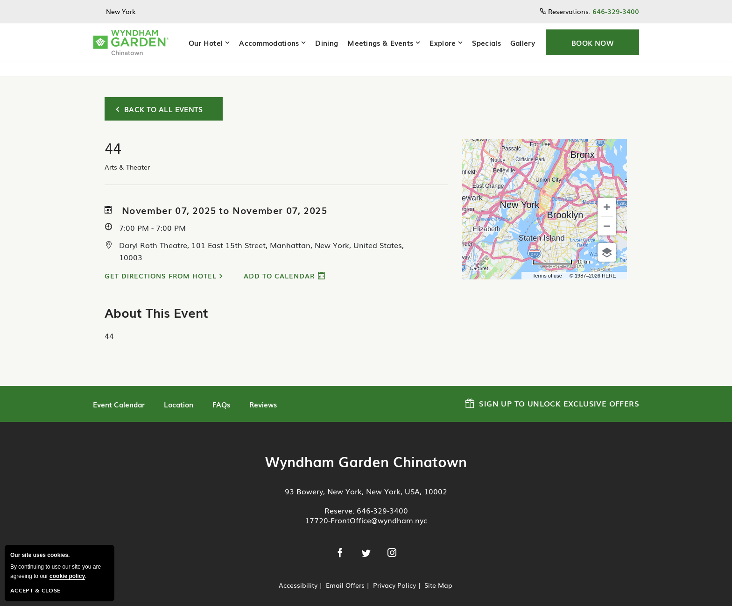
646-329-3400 (382, 496)
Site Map (438, 571)
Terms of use (547, 261)
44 (109, 321)
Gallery (522, 42)
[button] (592, 42)
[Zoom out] (607, 212)
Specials (486, 42)
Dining (326, 42)
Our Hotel (206, 42)
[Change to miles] (561, 248)
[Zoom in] (607, 193)
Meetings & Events (380, 42)
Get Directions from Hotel (161, 261)
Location (178, 390)
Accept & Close (35, 590)
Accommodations (269, 42)
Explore (442, 42)
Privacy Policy (394, 571)
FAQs (221, 390)
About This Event (156, 298)
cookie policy (67, 576)
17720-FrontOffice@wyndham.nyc (366, 506)
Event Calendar (119, 390)
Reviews (263, 390)
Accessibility (298, 571)
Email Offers (345, 571)
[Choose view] (607, 238)
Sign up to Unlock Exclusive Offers (552, 388)
